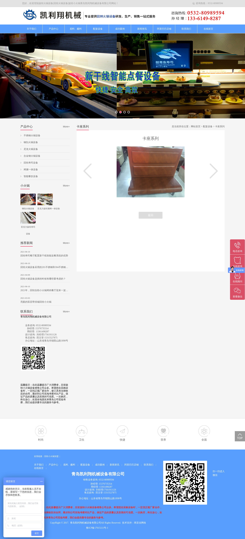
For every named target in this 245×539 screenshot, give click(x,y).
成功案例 (120, 29)
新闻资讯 (142, 29)
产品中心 (53, 29)
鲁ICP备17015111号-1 (97, 528)
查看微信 (237, 296)
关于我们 (31, 29)
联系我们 (186, 29)
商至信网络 (140, 522)
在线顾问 (237, 281)
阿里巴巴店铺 (164, 29)
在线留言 (208, 29)
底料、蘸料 (76, 29)
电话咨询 (237, 251)
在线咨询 (237, 266)
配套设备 (98, 29)
